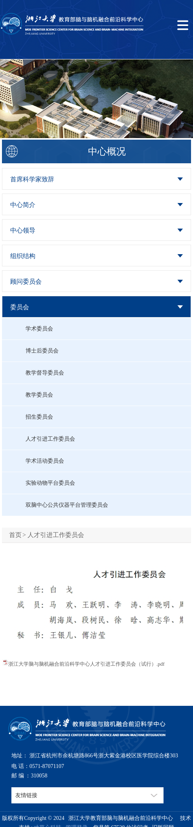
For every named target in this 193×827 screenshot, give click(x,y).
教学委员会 (39, 395)
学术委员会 (39, 329)
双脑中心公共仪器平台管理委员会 (67, 505)
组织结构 (22, 256)
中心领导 (22, 230)
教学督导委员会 (45, 373)
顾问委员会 (26, 281)
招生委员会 (39, 417)
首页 (15, 535)
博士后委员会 (42, 351)
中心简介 (22, 204)
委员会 (19, 307)
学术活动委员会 (45, 461)
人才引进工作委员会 (50, 439)
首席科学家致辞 (32, 179)
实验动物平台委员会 (50, 483)
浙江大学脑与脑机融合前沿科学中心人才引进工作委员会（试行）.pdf (86, 664)
